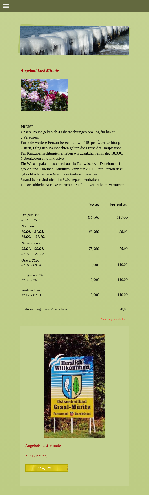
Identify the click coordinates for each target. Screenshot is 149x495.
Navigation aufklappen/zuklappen (74, 6)
